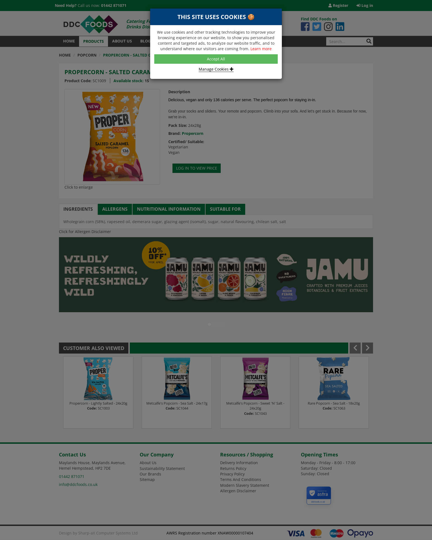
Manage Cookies (216, 69)
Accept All (216, 59)
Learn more (261, 48)
